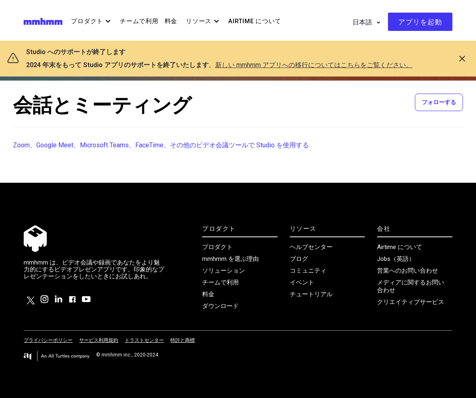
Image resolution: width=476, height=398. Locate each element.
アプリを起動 (420, 22)
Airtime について (399, 247)
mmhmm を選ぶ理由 (230, 258)
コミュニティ (308, 270)
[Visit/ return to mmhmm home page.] (43, 21)
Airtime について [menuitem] (254, 21)
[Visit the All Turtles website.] (57, 356)
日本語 (363, 22)
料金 (208, 294)
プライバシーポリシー (48, 340)
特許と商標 (182, 340)
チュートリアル (311, 294)
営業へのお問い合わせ (407, 270)
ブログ (299, 258)
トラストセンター (144, 340)
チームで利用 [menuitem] (139, 21)
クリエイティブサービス (410, 302)
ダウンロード (220, 306)
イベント (302, 282)
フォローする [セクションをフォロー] (439, 102)
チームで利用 (220, 282)
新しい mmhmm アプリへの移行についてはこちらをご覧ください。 (313, 65)
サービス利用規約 (98, 340)
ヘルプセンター (311, 247)
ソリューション (223, 270)
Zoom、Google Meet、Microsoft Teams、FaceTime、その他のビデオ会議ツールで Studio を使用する (161, 145)
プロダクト (217, 247)
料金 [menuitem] (171, 21)
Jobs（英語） (396, 258)
